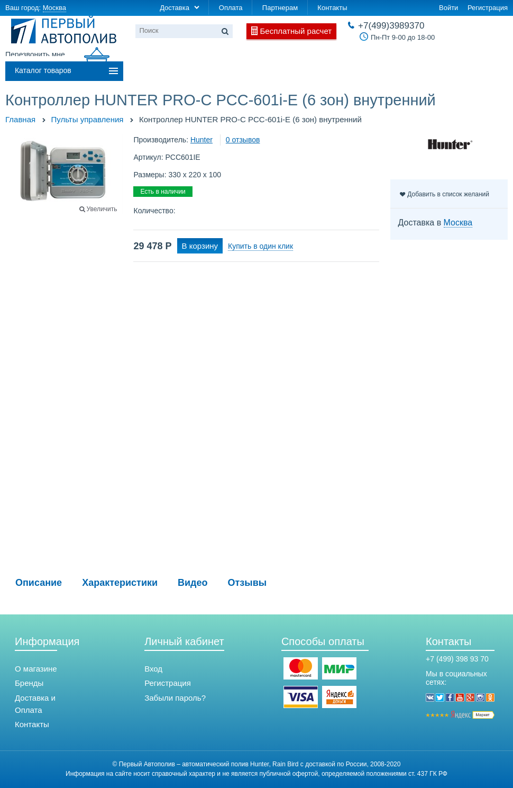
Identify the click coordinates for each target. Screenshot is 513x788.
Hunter (201, 139)
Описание (38, 582)
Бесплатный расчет (296, 30)
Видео (193, 582)
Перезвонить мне (35, 54)
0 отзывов (243, 139)
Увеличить (102, 209)
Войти (448, 8)
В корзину (200, 245)
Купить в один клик (260, 246)
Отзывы (247, 582)
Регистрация (488, 8)
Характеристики (120, 582)
